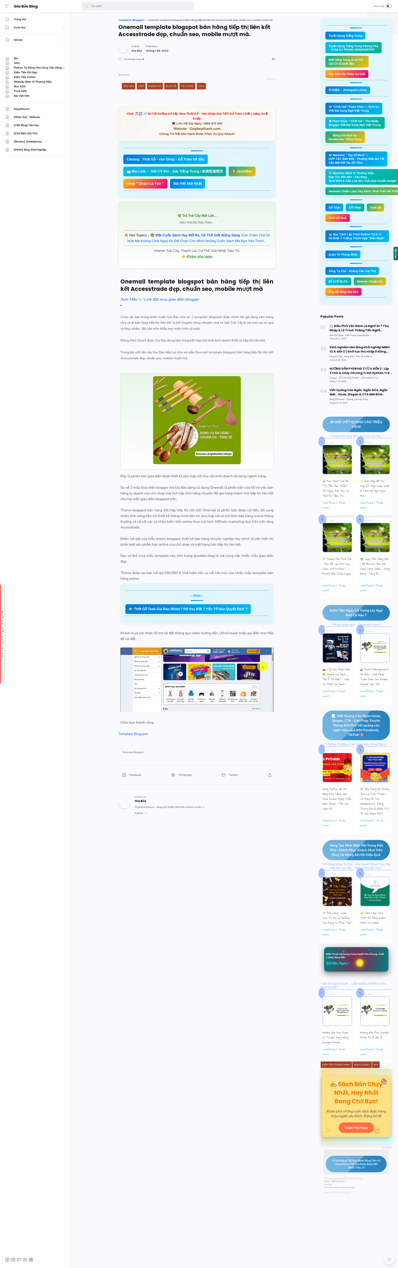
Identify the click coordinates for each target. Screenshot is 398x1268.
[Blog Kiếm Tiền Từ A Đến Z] (358, 373)
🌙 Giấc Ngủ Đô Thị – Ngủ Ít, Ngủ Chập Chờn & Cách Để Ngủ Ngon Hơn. (374, 505)
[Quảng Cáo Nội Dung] (357, 416)
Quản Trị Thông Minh (344, 259)
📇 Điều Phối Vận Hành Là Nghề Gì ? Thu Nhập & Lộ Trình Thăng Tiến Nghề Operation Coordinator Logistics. (359, 345)
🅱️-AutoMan (242, 171)
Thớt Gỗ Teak (338, 222)
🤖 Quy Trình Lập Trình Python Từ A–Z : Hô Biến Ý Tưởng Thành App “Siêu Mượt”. (359, 241)
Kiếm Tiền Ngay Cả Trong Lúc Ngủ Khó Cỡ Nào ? (352, 629)
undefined (328, 519)
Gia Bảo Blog (26, 6)
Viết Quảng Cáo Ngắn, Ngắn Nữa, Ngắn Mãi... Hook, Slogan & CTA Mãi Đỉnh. (359, 409)
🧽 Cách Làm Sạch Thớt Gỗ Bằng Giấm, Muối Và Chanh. (373, 935)
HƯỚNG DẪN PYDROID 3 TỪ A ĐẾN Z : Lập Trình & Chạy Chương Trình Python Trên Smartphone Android (361, 387)
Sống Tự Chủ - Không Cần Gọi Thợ (354, 276)
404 (376, 1083)
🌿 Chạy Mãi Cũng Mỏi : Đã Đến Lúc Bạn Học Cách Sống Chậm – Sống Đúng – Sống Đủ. (375, 583)
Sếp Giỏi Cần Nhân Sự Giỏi (348, 75)
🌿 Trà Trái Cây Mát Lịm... (197, 215)
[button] (86, 6)
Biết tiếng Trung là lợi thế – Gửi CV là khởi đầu (348, 62)
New (201, 86)
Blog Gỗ (171, 86)
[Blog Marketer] (338, 416)
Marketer (155, 86)
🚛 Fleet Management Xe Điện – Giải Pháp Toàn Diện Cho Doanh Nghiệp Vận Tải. (374, 694)
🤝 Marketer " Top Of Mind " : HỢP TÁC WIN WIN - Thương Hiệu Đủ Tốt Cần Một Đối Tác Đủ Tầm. (358, 162)
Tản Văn (128, 86)
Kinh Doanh (362, 1083)
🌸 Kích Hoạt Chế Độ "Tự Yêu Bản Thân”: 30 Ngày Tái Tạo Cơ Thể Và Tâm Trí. (335, 505)
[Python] (334, 394)
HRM (141, 86)
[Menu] (7, 6)
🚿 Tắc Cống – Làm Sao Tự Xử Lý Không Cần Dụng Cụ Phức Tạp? (336, 935)
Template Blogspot (133, 734)
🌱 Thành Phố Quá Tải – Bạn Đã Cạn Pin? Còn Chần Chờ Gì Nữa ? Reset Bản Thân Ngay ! (336, 585)
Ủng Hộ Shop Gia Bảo (344, 308)
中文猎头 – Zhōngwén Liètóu (349, 91)
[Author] (136, 50)
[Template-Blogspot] (132, 752)
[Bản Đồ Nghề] (337, 352)
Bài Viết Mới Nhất (187, 184)
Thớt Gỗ (378, 212)
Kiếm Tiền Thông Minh (336, 1083)
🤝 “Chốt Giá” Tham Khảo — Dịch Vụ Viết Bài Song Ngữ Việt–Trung (356, 110)
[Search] (138, 6)
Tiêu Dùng (187, 86)
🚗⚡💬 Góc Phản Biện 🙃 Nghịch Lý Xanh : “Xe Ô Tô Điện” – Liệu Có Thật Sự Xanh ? (336, 694)
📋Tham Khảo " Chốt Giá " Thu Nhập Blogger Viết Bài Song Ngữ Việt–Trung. (357, 125)
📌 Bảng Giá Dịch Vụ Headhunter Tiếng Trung (346, 139)
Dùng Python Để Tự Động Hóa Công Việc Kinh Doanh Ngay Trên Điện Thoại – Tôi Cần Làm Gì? (336, 816)
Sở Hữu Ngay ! (338, 981)
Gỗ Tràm (335, 212)
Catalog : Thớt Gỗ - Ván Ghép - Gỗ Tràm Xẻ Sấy (166, 159)
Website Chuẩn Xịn (342, 297)
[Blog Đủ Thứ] (337, 373)
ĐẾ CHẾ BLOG (339, 287)
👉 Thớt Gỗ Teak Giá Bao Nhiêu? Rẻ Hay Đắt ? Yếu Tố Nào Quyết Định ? (188, 609)
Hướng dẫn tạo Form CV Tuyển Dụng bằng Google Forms (335, 1055)
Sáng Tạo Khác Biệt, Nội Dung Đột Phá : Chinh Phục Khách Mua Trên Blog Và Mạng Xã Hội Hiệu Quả (352, 867)
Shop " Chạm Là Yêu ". (145, 184)
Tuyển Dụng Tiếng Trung (346, 36)
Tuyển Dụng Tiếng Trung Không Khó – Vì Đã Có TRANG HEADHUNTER (355, 48)
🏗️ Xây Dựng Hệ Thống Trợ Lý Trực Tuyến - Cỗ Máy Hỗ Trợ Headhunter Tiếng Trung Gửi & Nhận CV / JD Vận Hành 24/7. (374, 818)
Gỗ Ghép (356, 212)
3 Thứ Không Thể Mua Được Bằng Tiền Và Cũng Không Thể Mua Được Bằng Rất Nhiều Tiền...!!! (353, 1190)
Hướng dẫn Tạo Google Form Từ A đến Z (374, 1053)
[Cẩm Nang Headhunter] (357, 352)
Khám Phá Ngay (356, 1153)
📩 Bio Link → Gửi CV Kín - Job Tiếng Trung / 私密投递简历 (175, 171)
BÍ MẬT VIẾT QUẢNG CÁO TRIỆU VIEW (352, 441)
